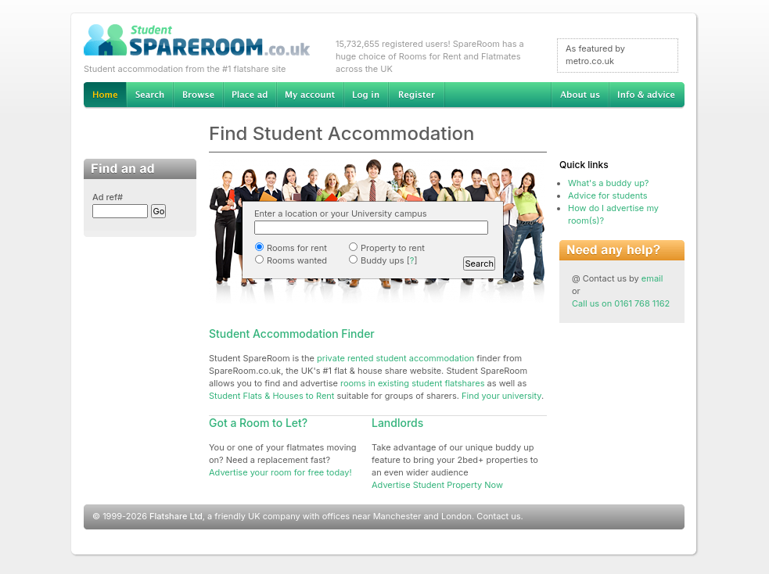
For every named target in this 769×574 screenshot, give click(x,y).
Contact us (498, 516)
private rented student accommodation (395, 358)
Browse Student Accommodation (198, 95)
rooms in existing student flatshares (412, 383)
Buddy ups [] (382, 260)
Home (105, 95)
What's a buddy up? (608, 183)
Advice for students (607, 195)
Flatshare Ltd (176, 516)
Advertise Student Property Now (437, 484)
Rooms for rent (290, 247)
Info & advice (647, 95)
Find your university (501, 395)
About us (580, 95)
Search (149, 95)
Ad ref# (107, 197)
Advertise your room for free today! (280, 472)
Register (416, 95)
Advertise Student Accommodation (249, 95)
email (652, 278)
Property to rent (386, 247)
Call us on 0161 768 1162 (621, 303)
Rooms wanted (290, 260)
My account (309, 95)
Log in (365, 95)
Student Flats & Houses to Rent (271, 395)
